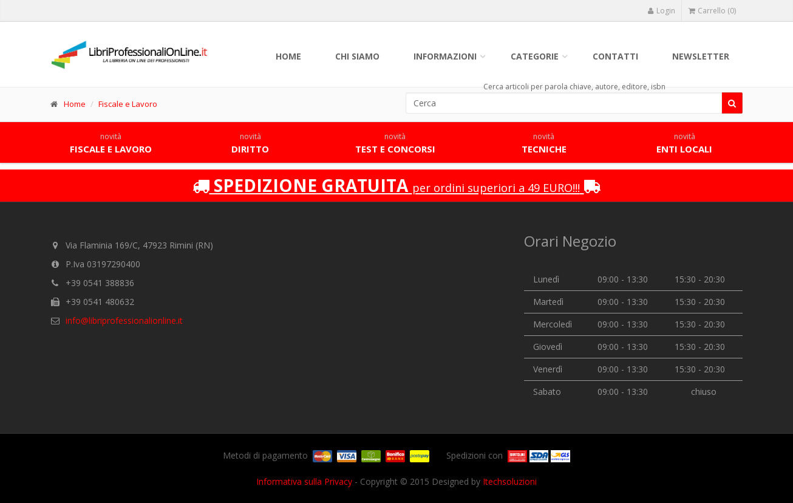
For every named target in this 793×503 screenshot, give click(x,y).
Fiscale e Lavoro (127, 103)
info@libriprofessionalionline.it (124, 320)
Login (661, 10)
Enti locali (684, 143)
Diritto (250, 143)
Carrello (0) (712, 10)
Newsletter (700, 56)
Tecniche (544, 143)
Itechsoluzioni (510, 481)
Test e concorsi (395, 143)
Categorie (535, 56)
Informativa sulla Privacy (304, 481)
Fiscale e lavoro (111, 143)
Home (288, 56)
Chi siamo (357, 56)
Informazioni (445, 56)
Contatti (615, 56)
